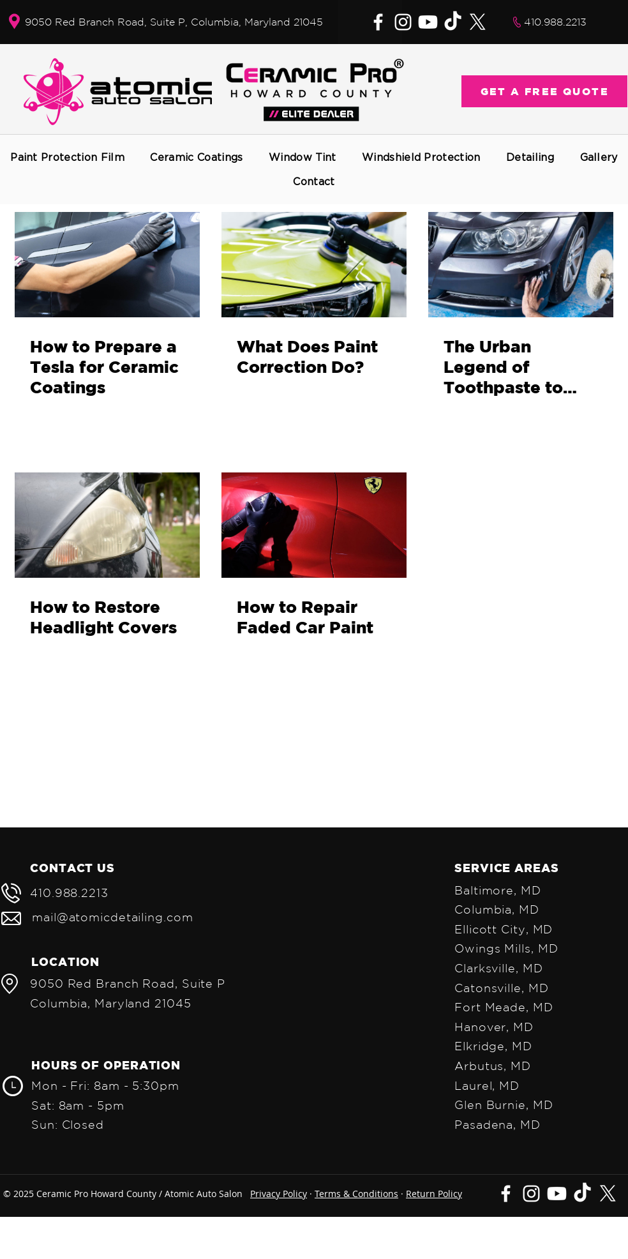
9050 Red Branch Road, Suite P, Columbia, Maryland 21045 (174, 21)
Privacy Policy (278, 1193)
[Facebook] (378, 22)
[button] (67, 157)
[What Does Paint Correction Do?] (314, 264)
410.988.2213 (555, 21)
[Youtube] (428, 22)
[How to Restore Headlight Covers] (107, 525)
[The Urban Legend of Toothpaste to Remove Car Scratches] (520, 264)
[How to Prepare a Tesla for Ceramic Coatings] (107, 264)
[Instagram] (403, 22)
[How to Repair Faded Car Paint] (314, 525)
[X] (478, 22)
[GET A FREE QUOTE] (544, 91)
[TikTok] (453, 22)
